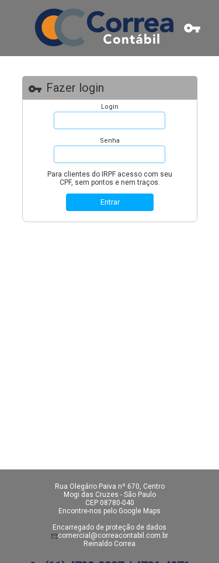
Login (110, 106)
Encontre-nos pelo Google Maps (109, 511)
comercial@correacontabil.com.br (113, 535)
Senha (110, 140)
